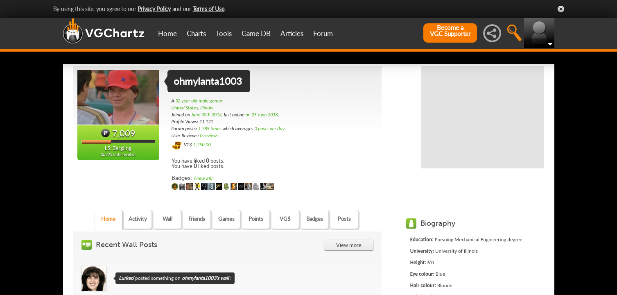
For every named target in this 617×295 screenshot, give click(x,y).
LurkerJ (126, 278)
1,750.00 (202, 145)
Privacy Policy (154, 8)
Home (167, 33)
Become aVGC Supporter (450, 31)
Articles (291, 33)
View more (349, 245)
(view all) (203, 178)
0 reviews (209, 135)
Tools (224, 33)
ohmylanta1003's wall (205, 278)
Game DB (256, 33)
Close (561, 9)
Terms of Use (208, 8)
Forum (323, 33)
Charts (196, 33)
